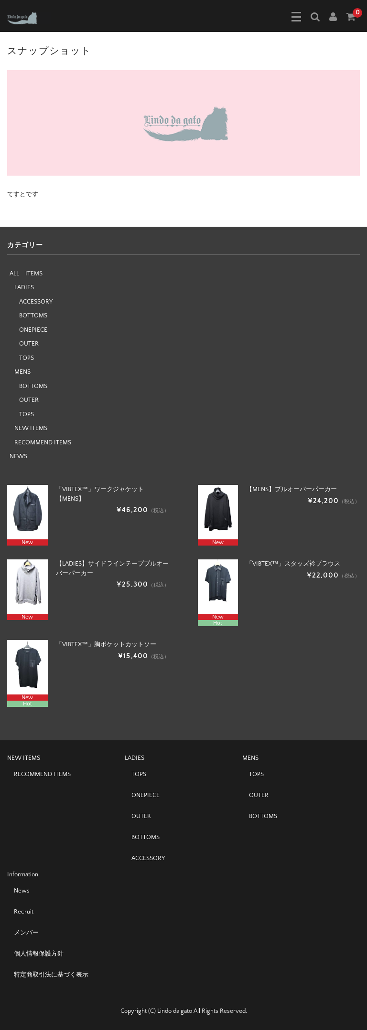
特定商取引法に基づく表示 (51, 974)
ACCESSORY (36, 301)
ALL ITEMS (26, 273)
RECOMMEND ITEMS (42, 442)
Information (22, 874)
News (22, 890)
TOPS (26, 358)
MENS (22, 371)
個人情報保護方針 (39, 953)
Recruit (23, 911)
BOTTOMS (33, 315)
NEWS (18, 456)
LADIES (24, 287)
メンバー (26, 932)
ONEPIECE (33, 329)
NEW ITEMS (30, 428)
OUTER (29, 343)
